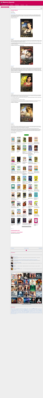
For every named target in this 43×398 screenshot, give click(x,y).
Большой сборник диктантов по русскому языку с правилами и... (13, 163)
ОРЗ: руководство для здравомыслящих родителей (19, 189)
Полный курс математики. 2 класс (30, 172)
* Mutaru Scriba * (39, 394)
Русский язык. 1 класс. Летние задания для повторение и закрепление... (14, 171)
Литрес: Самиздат (16, 395)
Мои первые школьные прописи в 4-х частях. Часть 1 (36, 142)
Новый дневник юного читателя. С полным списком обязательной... (25, 152)
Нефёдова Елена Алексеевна (31, 163)
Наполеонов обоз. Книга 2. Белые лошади (19, 143)
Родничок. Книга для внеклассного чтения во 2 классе (25, 171)
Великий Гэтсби (24, 198)
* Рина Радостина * (19, 394)
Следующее (12, 248)
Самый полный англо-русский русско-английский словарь (25, 223)
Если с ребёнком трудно (36, 181)
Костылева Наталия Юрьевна (31, 191)
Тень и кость (29, 215)
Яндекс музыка (14, 396)
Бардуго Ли (18, 163)
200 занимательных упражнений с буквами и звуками (30, 190)
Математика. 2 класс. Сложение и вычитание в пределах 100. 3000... (13, 198)
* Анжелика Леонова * (21, 392)
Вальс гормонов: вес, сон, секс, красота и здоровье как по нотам (31, 206)
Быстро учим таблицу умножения (13, 189)
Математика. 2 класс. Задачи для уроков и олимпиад (36, 171)
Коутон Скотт (35, 152)
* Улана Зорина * (27, 394)
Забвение (14, 265)
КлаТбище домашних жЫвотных (30, 182)
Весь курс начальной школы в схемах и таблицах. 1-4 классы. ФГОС (31, 152)
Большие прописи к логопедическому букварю (25, 162)
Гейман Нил (18, 207)
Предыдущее (40, 248)
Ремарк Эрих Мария (24, 191)
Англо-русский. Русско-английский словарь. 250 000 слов (31, 143)
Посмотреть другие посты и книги (26, 226)
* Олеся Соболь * (12, 394)
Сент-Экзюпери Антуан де (13, 182)
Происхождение (18, 151)
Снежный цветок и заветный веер (25, 207)
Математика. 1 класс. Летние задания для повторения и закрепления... (25, 181)
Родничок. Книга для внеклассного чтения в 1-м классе (30, 198)
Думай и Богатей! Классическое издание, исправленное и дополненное (14, 215)
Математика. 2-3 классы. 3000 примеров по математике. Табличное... (25, 215)
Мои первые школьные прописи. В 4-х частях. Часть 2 (19, 171)
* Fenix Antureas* (33, 394)
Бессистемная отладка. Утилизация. (17, 262)
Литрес (13, 395)
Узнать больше (12, 38)
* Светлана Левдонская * (24, 394)
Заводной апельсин (13, 151)
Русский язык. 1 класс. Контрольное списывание (36, 214)
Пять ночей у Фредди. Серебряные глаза (36, 151)
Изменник (18, 198)
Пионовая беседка (30, 224)
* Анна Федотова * (25, 392)
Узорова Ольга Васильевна (36, 143)
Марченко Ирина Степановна (31, 154)
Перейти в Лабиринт (13, 13)
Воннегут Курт (18, 182)
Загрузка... (12, 253)
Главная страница (26, 248)
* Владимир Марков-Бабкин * (32, 392)
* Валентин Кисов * (28, 392)
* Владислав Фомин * (37, 392)
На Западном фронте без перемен (25, 190)
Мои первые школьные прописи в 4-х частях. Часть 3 (36, 189)
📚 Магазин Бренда (7, 2)
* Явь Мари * (31, 394)
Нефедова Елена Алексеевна (25, 153)
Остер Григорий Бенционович (36, 207)
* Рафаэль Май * (16, 394)
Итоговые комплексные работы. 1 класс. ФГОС (13, 206)
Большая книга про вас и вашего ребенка (36, 197)
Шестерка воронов (18, 224)
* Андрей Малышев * (17, 392)
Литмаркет (12, 395)
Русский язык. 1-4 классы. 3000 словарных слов (30, 162)
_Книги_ (13, 228)
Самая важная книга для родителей (36, 224)
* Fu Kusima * (36, 394)
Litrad (15, 396)
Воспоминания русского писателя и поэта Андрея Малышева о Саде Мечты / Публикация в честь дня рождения (25, 259)
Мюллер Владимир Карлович (31, 144)
